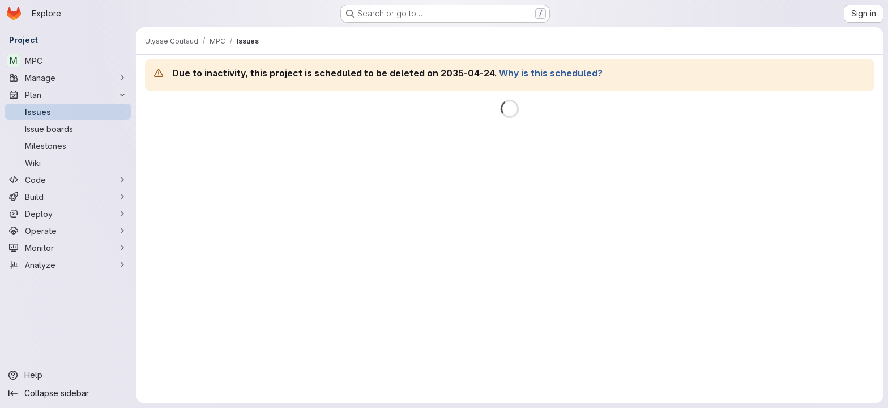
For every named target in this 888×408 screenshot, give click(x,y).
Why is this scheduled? (551, 73)
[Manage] (68, 78)
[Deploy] (68, 214)
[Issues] (68, 112)
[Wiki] (68, 163)
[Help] (68, 375)
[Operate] (68, 231)
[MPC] (68, 61)
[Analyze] (68, 265)
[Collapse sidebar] (68, 393)
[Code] (68, 180)
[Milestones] (68, 146)
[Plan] (68, 95)
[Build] (68, 197)
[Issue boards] (68, 129)
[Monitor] (68, 248)
